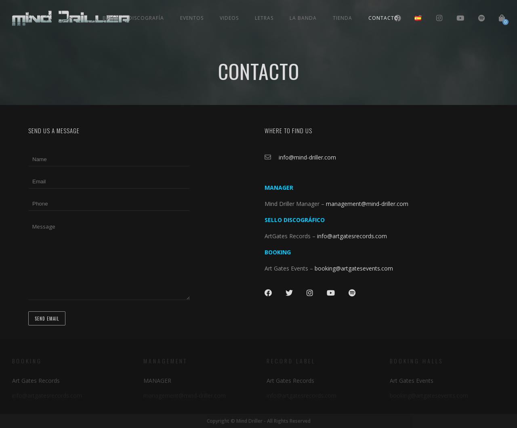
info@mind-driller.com (307, 157)
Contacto (383, 18)
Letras (264, 18)
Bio (107, 18)
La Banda (303, 18)
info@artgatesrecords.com (353, 236)
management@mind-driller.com (367, 204)
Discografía (146, 18)
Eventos (192, 18)
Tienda (342, 18)
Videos (229, 18)
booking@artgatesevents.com (354, 268)
